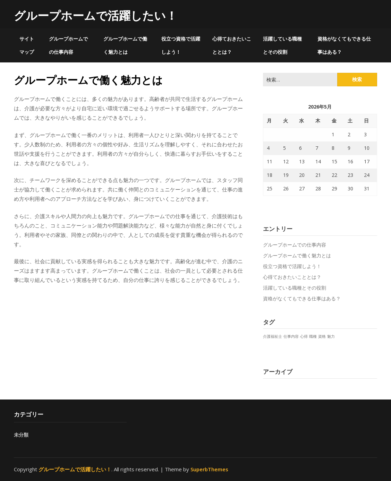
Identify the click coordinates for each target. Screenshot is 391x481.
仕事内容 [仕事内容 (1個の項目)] (291, 336)
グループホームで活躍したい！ (95, 15)
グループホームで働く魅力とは (125, 45)
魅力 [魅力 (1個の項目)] (331, 336)
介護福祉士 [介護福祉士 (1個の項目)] (272, 336)
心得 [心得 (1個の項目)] (304, 336)
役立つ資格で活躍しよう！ (180, 45)
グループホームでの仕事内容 (68, 45)
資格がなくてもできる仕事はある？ (344, 45)
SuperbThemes (209, 469)
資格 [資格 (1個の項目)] (322, 336)
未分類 (21, 434)
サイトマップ (26, 45)
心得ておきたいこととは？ (231, 45)
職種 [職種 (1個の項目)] (313, 336)
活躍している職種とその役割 (282, 45)
